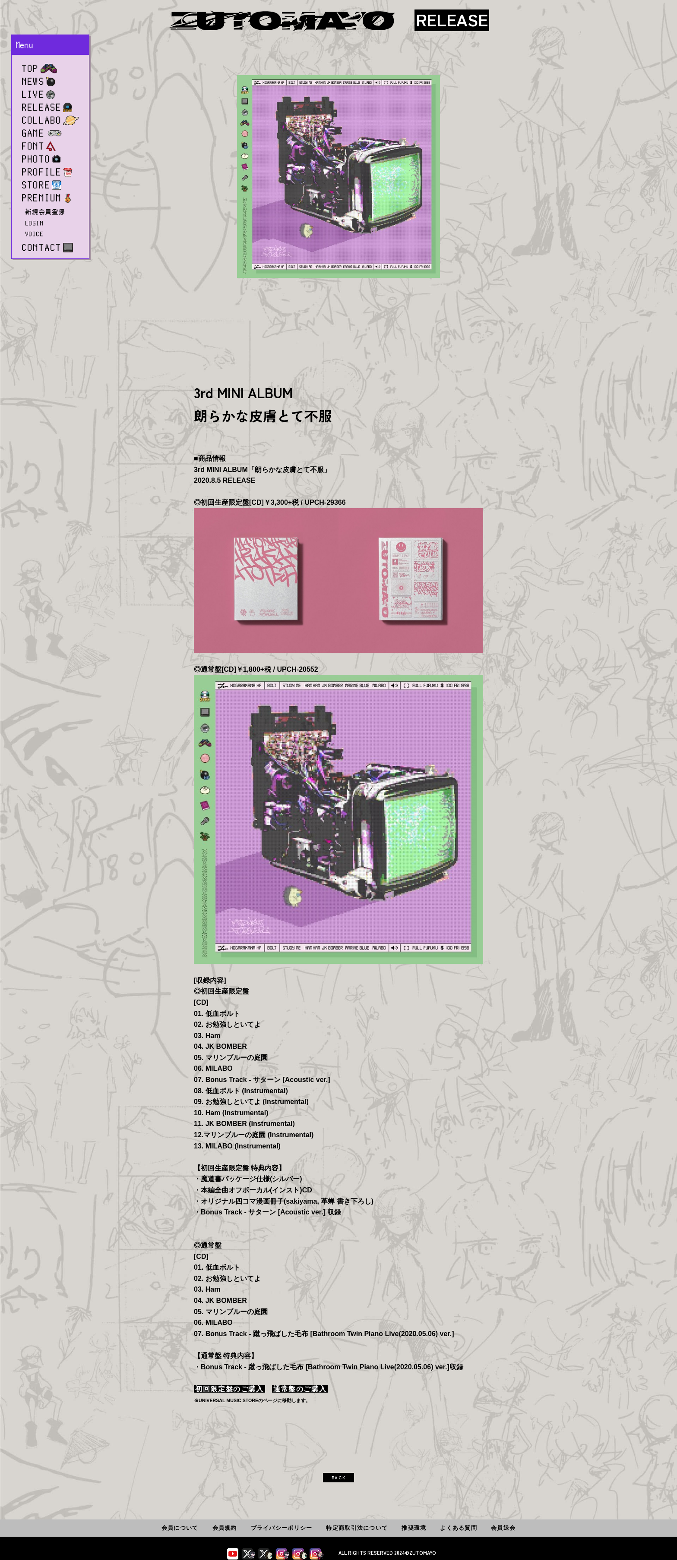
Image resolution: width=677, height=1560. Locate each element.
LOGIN (34, 223)
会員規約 (224, 1528)
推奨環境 (414, 1528)
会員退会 (503, 1528)
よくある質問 (458, 1528)
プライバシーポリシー (282, 1528)
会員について (180, 1528)
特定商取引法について (357, 1528)
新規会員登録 (45, 211)
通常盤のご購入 (299, 1389)
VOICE (34, 233)
